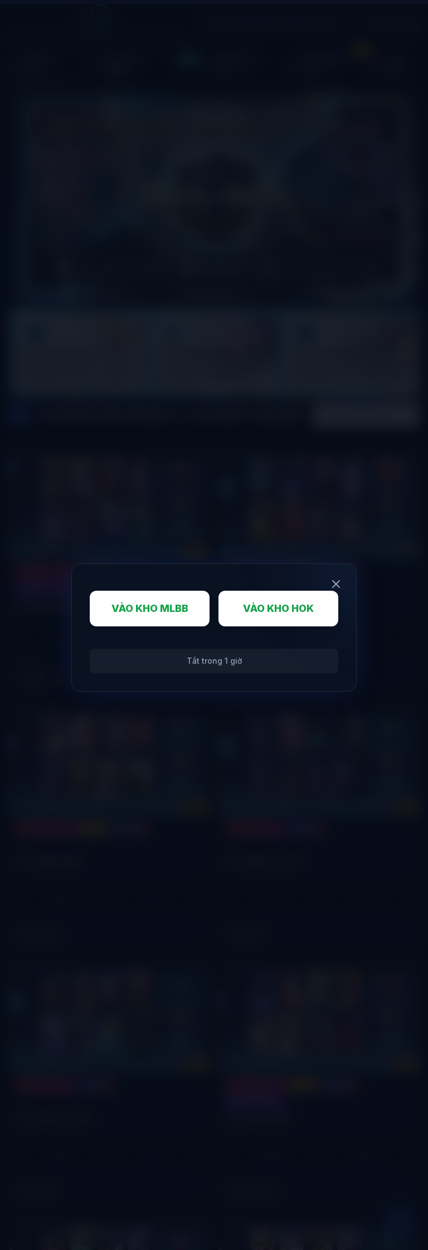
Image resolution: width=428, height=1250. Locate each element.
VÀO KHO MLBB (149, 608)
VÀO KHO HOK (278, 608)
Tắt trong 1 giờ (214, 660)
